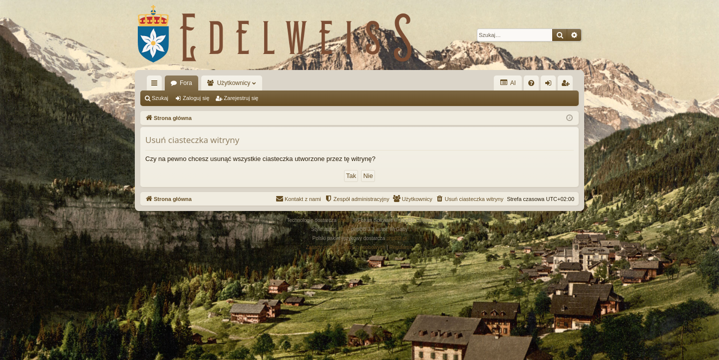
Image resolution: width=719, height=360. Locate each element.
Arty (342, 229)
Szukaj (160, 98)
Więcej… (156, 85)
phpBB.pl (396, 238)
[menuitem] (531, 83)
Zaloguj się (196, 98)
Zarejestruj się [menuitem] (567, 85)
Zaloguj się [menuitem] (550, 85)
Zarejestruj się (241, 98)
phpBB (345, 220)
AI (508, 82)
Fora (186, 83)
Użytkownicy (234, 83)
